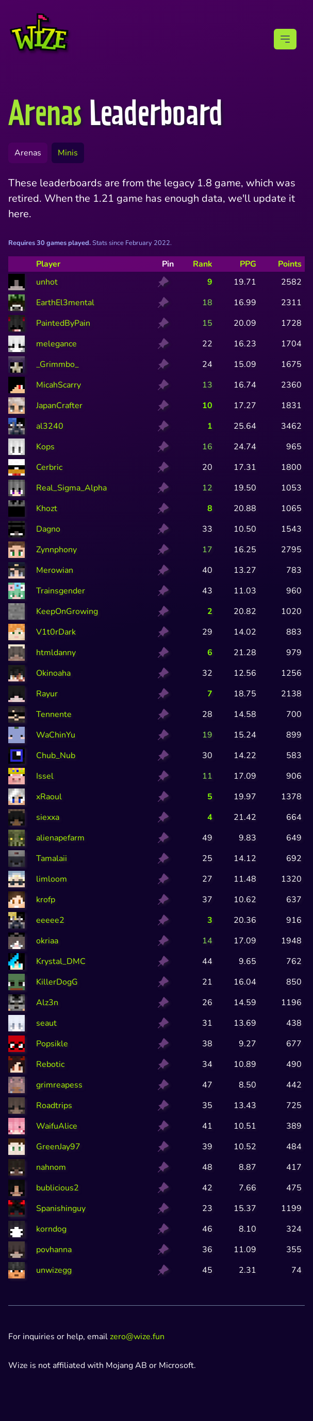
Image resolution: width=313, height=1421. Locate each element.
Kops (45, 446)
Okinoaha (53, 673)
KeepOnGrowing (67, 611)
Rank (202, 264)
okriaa (47, 940)
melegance (56, 343)
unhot (47, 282)
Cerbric (49, 467)
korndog (51, 1229)
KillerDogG (57, 982)
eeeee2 (50, 920)
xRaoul (49, 796)
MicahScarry (58, 385)
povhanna (54, 1249)
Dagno (48, 529)
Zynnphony (56, 549)
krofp (45, 899)
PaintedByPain (63, 323)
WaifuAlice (56, 1126)
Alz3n (47, 1002)
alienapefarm (60, 838)
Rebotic (50, 1064)
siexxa (47, 817)
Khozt (46, 508)
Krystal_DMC (61, 961)
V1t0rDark (56, 632)
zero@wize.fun (137, 1336)
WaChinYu (55, 735)
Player (48, 264)
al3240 (49, 426)
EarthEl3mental (65, 302)
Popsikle (52, 1043)
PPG (248, 264)
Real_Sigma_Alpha (71, 488)
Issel (45, 776)
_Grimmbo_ (57, 364)
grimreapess (59, 1085)
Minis (68, 153)
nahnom (51, 1167)
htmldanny (56, 652)
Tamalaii (51, 858)
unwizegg (54, 1270)
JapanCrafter (59, 405)
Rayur (47, 693)
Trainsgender (60, 591)
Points (290, 264)
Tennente (54, 714)
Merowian (54, 570)
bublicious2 (57, 1188)
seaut (46, 1023)
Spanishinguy (61, 1208)
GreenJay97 (58, 1146)
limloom (51, 879)
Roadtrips (54, 1105)
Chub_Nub (55, 755)
